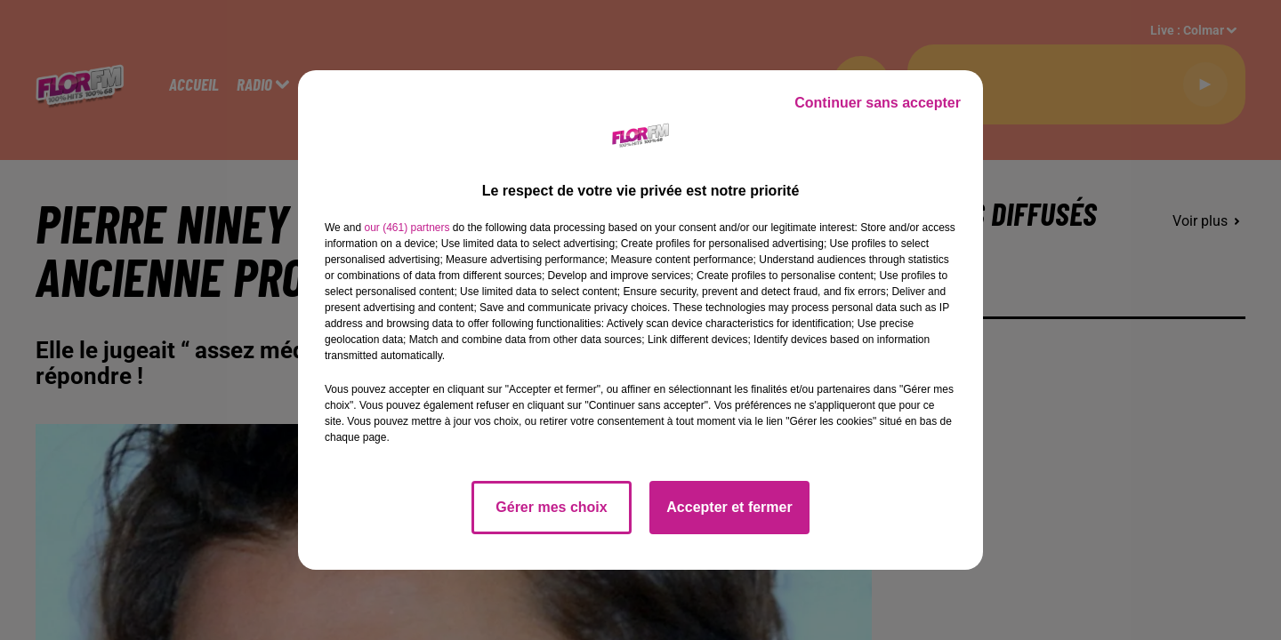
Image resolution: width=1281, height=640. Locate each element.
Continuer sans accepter (877, 102)
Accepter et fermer (729, 507)
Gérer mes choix (551, 507)
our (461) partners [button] (406, 227)
